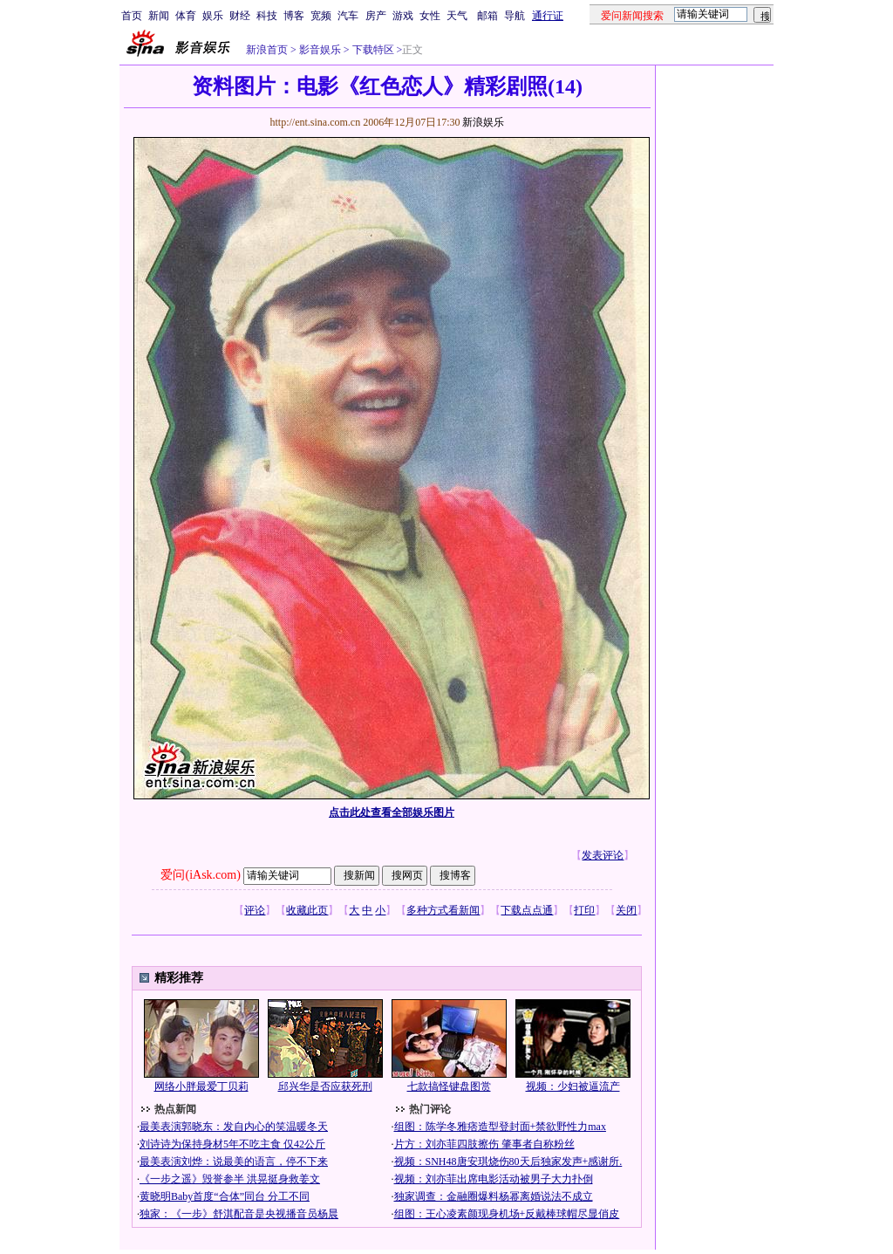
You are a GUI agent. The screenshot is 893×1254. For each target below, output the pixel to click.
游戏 (402, 16)
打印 (584, 910)
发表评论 (603, 855)
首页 (131, 16)
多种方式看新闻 (443, 910)
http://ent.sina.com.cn (316, 122)
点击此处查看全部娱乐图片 (391, 812)
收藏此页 (307, 910)
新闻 (158, 16)
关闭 (626, 910)
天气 (456, 16)
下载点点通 (527, 910)
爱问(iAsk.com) (200, 874)
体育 (185, 16)
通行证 (547, 16)
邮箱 (487, 16)
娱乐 (212, 16)
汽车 (347, 16)
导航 (514, 16)
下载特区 (372, 50)
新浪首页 (267, 50)
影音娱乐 (320, 50)
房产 (375, 16)
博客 (293, 16)
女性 (429, 16)
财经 (239, 16)
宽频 (320, 16)
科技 (266, 16)
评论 (254, 910)
